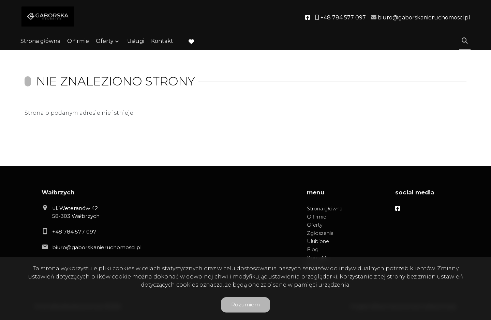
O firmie (78, 41)
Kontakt (162, 41)
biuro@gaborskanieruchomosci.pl (97, 247)
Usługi (135, 41)
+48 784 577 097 (74, 231)
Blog (312, 249)
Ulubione (318, 241)
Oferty (105, 41)
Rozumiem (245, 304)
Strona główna (40, 41)
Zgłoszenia (320, 233)
